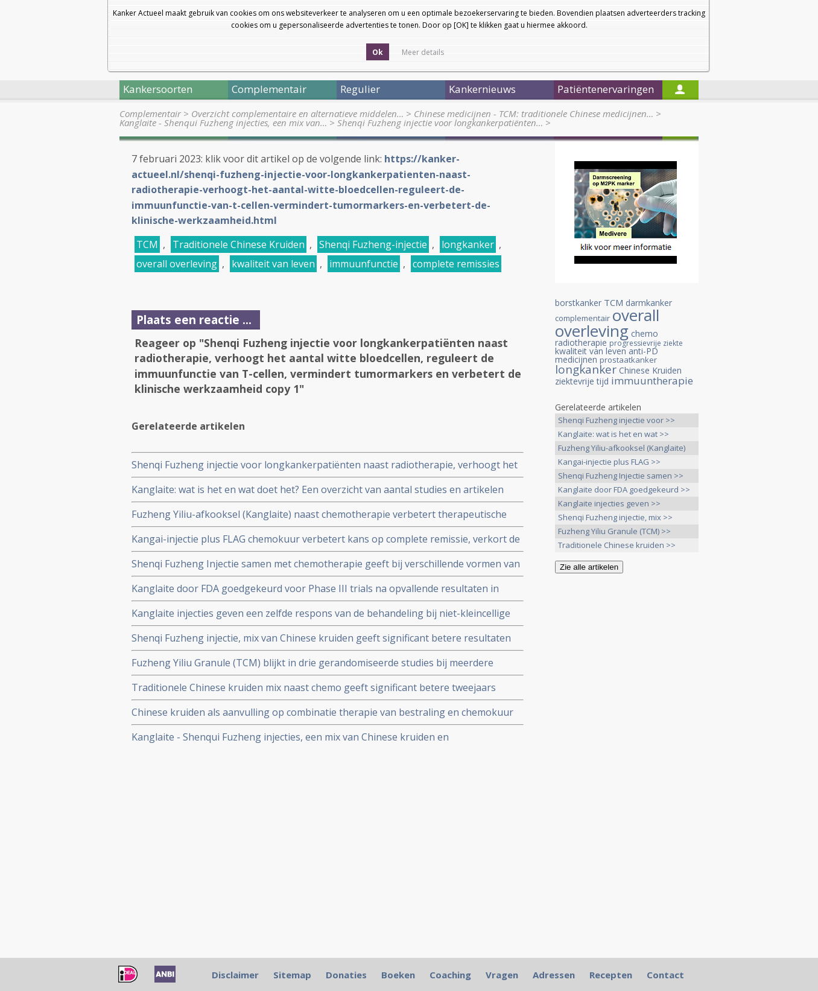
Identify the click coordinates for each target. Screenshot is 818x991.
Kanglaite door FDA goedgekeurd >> (624, 489)
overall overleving (176, 263)
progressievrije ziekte (646, 343)
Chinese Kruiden (650, 370)
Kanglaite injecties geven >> (609, 503)
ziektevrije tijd (582, 381)
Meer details (423, 52)
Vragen (502, 975)
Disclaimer (235, 975)
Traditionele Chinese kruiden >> (617, 545)
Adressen (554, 975)
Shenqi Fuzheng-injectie (373, 244)
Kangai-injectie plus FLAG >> (609, 461)
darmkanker (649, 302)
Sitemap (292, 975)
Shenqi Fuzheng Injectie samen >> (620, 475)
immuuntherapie (652, 380)
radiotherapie (581, 342)
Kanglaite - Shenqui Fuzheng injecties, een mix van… (223, 122)
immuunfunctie (363, 263)
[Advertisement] (627, 772)
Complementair (150, 113)
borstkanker (578, 302)
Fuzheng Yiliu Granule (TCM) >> (614, 531)
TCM (147, 244)
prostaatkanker (628, 359)
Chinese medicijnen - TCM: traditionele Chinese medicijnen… (533, 113)
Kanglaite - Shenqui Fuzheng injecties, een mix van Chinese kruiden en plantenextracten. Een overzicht (290, 737)
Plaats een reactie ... (194, 319)
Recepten (610, 975)
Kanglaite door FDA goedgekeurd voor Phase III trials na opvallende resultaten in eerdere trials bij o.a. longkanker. (315, 589)
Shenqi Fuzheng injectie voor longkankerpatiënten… (440, 122)
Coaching (450, 975)
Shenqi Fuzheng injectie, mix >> (615, 517)
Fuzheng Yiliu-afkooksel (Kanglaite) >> (621, 448)
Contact (665, 975)
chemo (644, 333)
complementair (582, 318)
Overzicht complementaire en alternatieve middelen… (297, 113)
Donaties (346, 975)
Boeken (398, 975)
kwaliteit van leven (273, 263)
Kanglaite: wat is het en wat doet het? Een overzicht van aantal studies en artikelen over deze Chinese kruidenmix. (318, 490)
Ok (377, 52)
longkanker (468, 244)
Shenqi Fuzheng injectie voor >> (616, 420)
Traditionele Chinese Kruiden (239, 244)
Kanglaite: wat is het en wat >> (613, 434)
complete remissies (456, 263)
